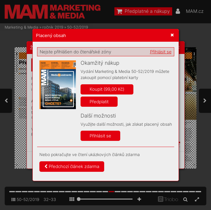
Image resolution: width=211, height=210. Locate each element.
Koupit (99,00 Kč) (107, 89)
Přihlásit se (161, 52)
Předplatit (99, 101)
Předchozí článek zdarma (71, 166)
